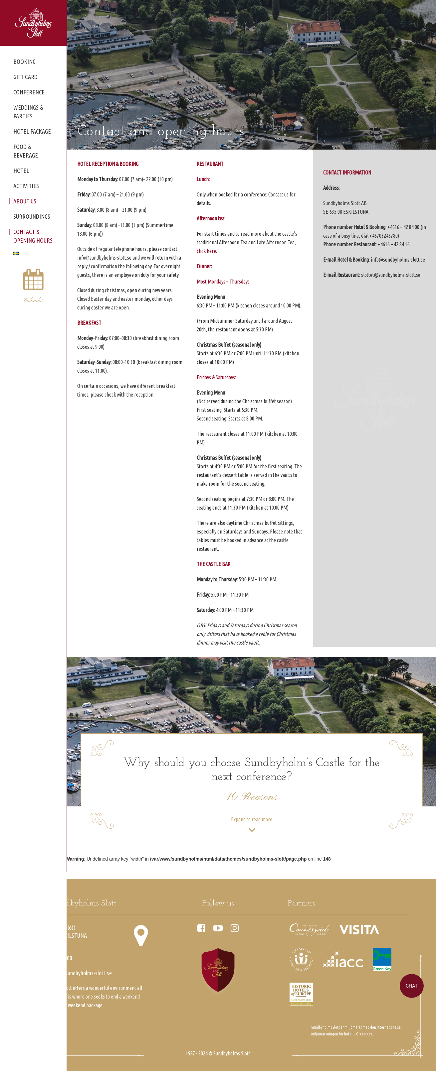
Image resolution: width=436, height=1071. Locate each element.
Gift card (25, 76)
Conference (29, 92)
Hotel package (32, 131)
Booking (24, 61)
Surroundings (31, 216)
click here (206, 251)
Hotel (21, 170)
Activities (26, 185)
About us (24, 201)
